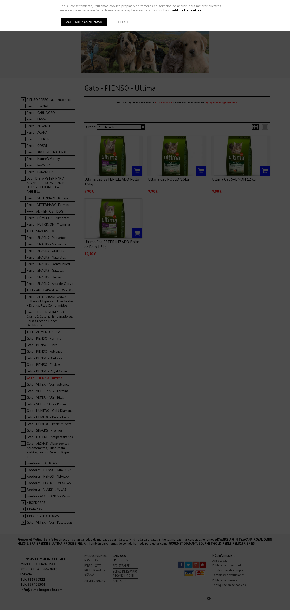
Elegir (123, 22)
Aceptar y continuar (84, 22)
